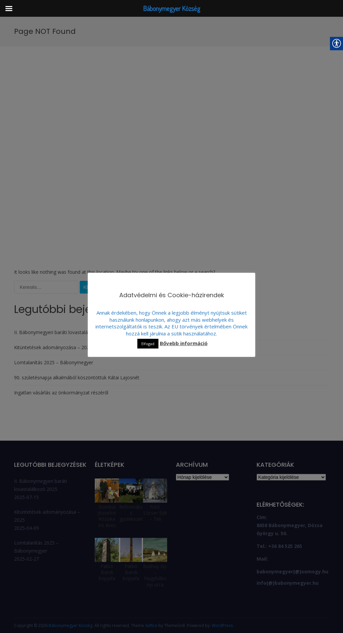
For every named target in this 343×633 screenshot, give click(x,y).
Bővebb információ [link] (184, 343)
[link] (74, 47)
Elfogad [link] (147, 343)
